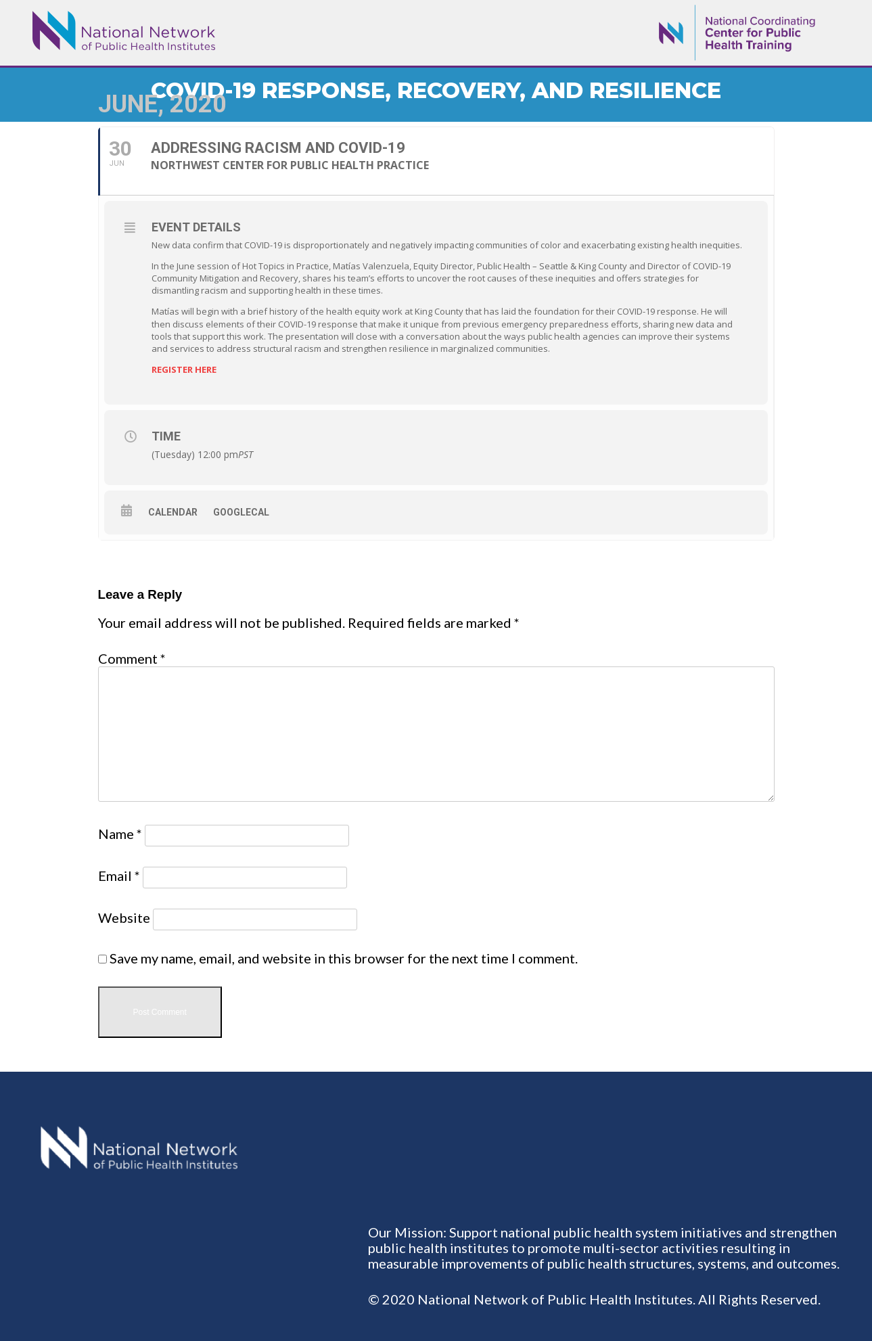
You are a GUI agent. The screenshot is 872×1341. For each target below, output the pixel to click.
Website (124, 917)
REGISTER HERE (184, 369)
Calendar (173, 512)
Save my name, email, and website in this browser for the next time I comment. (344, 958)
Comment (132, 658)
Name (120, 833)
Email (119, 875)
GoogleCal (241, 512)
